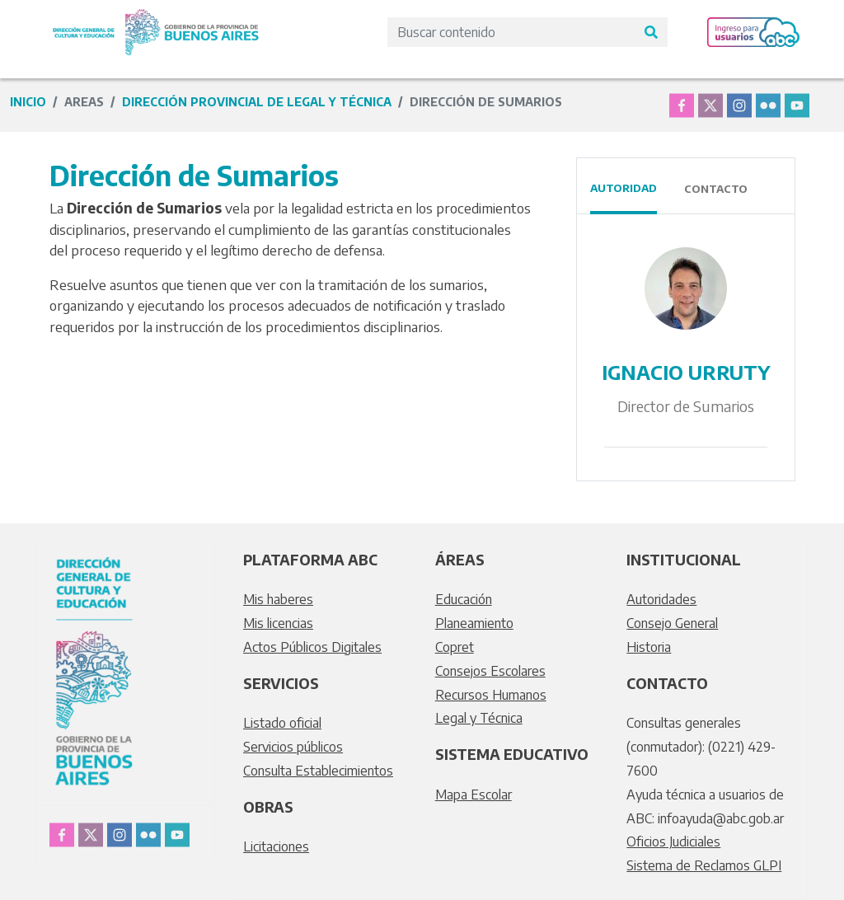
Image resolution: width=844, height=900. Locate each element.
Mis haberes (278, 599)
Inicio (28, 102)
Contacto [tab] (716, 188)
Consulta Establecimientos (318, 770)
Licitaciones (276, 846)
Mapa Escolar (473, 794)
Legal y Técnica (479, 718)
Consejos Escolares (490, 671)
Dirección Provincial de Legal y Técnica (257, 102)
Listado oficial (282, 723)
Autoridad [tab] (623, 188)
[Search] (511, 32)
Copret (454, 647)
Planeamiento (474, 623)
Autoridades (661, 599)
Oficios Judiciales (673, 841)
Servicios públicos (293, 746)
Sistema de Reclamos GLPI (703, 865)
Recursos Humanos (490, 695)
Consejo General (672, 623)
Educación (463, 599)
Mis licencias (278, 623)
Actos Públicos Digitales (312, 647)
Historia (648, 647)
